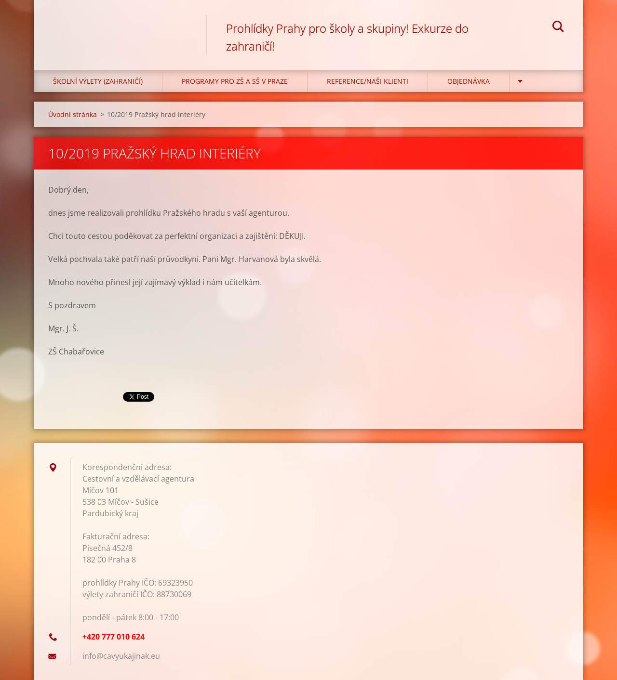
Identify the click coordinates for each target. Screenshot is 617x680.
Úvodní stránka (72, 114)
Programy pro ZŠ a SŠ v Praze (235, 81)
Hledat (558, 28)
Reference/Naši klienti (367, 81)
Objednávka (468, 81)
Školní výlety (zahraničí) (98, 81)
